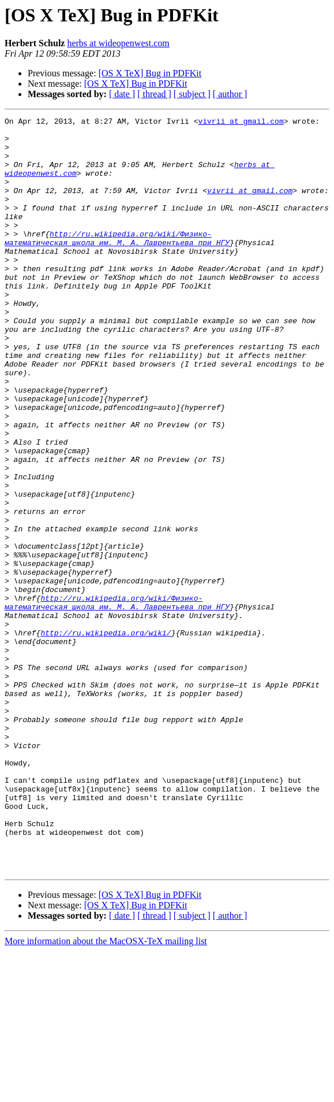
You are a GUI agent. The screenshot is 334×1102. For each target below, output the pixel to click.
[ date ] (122, 94)
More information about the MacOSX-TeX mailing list (106, 1092)
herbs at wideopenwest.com (118, 43)
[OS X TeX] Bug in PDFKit (150, 73)
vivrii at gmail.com (240, 122)
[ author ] (230, 94)
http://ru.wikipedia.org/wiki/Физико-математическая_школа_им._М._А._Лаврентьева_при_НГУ (117, 263)
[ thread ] (154, 94)
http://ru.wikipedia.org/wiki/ (105, 736)
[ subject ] (192, 94)
